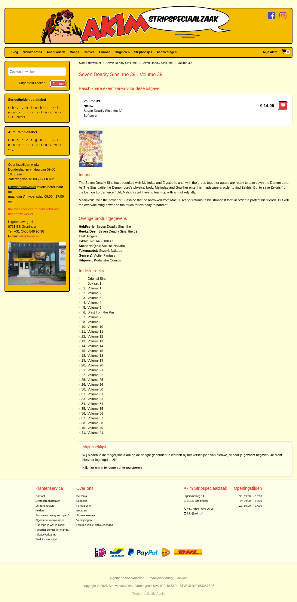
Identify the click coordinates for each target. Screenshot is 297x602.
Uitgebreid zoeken (32, 83)
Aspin (160, 593)
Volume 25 (95, 379)
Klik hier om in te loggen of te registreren (112, 467)
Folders (40, 510)
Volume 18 (95, 355)
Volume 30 (95, 389)
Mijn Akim (270, 52)
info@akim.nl (28, 236)
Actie (97, 255)
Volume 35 (95, 408)
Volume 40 (95, 428)
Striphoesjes (143, 52)
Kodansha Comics (107, 260)
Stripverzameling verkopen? (52, 515)
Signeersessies (85, 515)
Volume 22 (95, 375)
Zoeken (58, 83)
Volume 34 (95, 404)
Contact (40, 496)
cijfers (21, 117)
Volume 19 (95, 360)
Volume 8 (94, 322)
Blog (14, 52)
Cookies (182, 578)
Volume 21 (95, 370)
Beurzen (81, 510)
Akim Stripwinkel (90, 63)
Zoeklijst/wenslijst (46, 539)
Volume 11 (95, 331)
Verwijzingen (84, 520)
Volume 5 (94, 307)
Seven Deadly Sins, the (121, 63)
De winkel (82, 496)
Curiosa (104, 52)
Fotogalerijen (84, 505)
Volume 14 (95, 346)
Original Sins (96, 278)
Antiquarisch (56, 52)
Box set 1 (94, 283)
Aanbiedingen (166, 52)
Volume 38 (95, 423)
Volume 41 (95, 432)
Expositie (81, 500)
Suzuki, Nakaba (113, 246)
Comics (89, 52)
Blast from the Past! (101, 312)
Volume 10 (95, 327)
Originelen (122, 52)
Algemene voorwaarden (50, 520)
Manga (74, 52)
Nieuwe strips (32, 52)
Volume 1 (94, 288)
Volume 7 (94, 317)
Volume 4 (94, 302)
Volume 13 (95, 341)
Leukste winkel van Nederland (94, 524)
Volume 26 (95, 384)
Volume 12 (95, 336)
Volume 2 (94, 293)
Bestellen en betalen (47, 500)
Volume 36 (95, 413)
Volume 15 (95, 351)
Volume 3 (94, 298)
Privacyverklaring (46, 534)
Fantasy (109, 255)
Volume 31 (95, 394)
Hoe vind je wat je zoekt (50, 524)
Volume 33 (95, 399)
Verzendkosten (44, 505)
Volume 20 (95, 365)
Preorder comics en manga (52, 529)
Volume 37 (95, 418)
